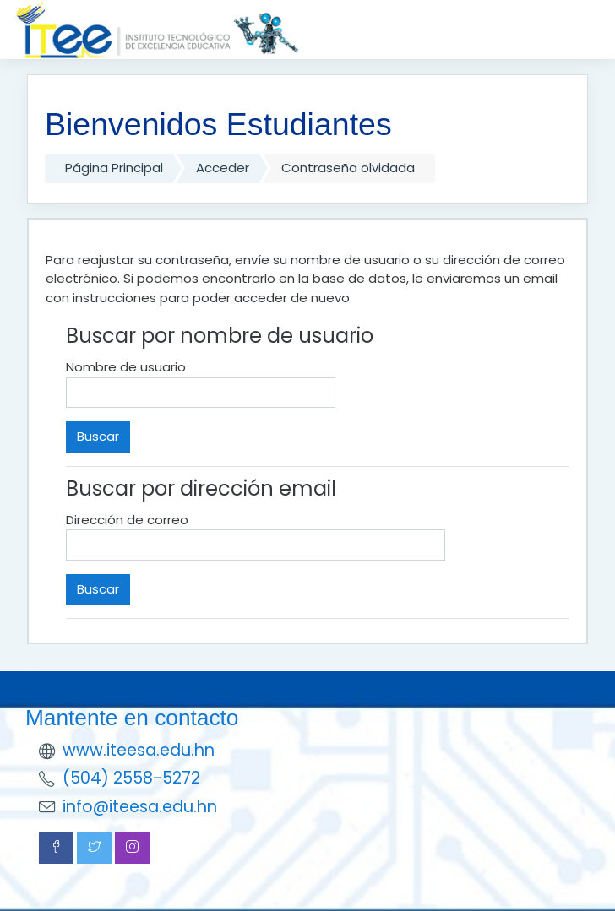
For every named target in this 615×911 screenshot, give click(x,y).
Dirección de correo (127, 520)
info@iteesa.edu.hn (140, 806)
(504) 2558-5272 (131, 778)
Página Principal (114, 167)
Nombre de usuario (126, 367)
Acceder (222, 167)
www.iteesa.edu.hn (139, 750)
